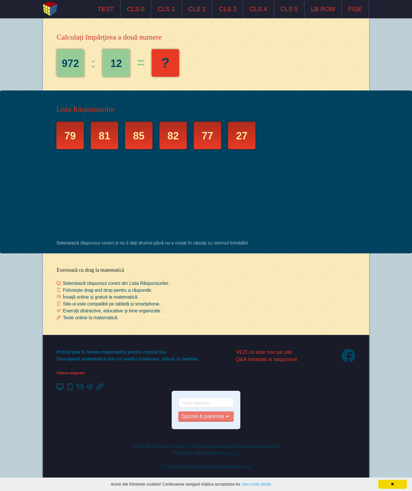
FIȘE (355, 9)
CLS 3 (227, 9)
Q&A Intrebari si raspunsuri (267, 359)
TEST (106, 9)
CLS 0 (135, 9)
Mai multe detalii (256, 484)
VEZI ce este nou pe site (264, 352)
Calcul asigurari (71, 373)
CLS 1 (166, 9)
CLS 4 (258, 9)
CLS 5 (289, 9)
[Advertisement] (206, 196)
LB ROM (323, 9)
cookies (230, 453)
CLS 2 (197, 9)
